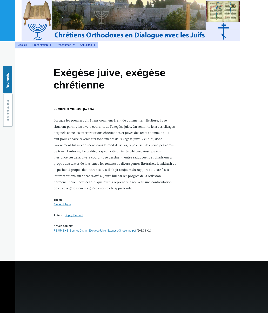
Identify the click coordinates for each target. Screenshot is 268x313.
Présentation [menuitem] (41, 45)
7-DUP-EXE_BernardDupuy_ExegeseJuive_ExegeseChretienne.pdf (95, 230)
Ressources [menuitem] (64, 45)
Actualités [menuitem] (86, 45)
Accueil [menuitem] (22, 44)
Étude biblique (62, 204)
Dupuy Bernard (74, 215)
